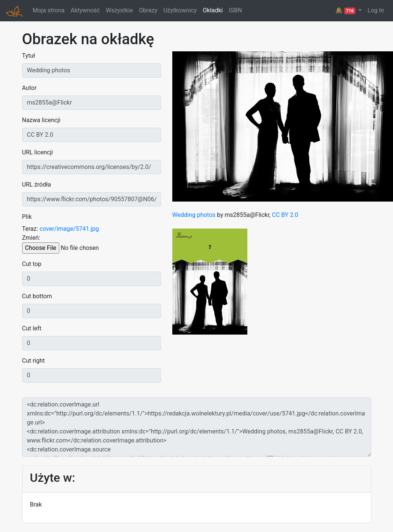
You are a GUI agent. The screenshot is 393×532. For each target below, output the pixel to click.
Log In (375, 10)
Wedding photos (194, 214)
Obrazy (148, 10)
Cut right (33, 360)
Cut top (32, 263)
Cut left (32, 328)
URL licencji (37, 152)
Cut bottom (37, 296)
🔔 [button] (346, 10)
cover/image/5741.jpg (69, 228)
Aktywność (85, 10)
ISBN (235, 10)
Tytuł (28, 55)
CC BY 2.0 (285, 214)
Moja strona (49, 10)
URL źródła (36, 184)
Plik (27, 216)
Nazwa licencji (41, 120)
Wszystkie (119, 10)
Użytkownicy (180, 10)
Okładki (213, 10)
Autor (29, 87)
